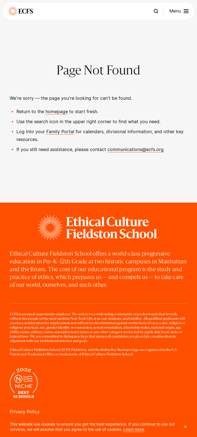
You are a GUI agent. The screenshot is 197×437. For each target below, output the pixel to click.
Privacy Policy (25, 411)
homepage (56, 111)
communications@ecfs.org (135, 149)
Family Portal (60, 131)
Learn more (133, 429)
